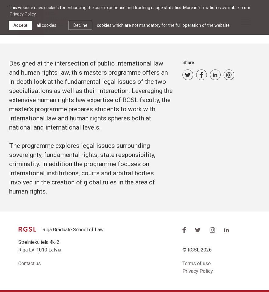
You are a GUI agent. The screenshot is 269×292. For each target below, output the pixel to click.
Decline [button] (80, 25)
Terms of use (196, 263)
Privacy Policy (197, 271)
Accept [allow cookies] (20, 25)
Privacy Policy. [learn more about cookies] (23, 14)
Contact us (29, 263)
